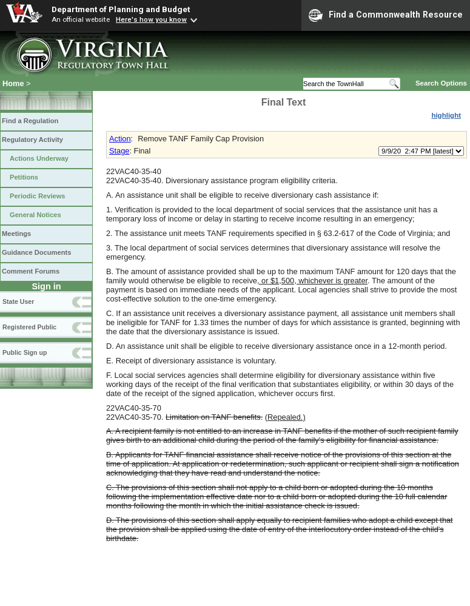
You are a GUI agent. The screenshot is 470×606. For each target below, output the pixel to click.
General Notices (35, 214)
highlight (446, 115)
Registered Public (29, 327)
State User (18, 301)
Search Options (441, 83)
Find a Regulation (30, 120)
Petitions (24, 177)
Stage (119, 150)
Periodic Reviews (37, 196)
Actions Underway (39, 158)
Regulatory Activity (32, 139)
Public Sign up (24, 352)
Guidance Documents (36, 252)
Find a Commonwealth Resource (386, 15)
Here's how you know (151, 19)
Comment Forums (30, 271)
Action (120, 138)
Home (13, 83)
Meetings (16, 233)
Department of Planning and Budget (121, 9)
